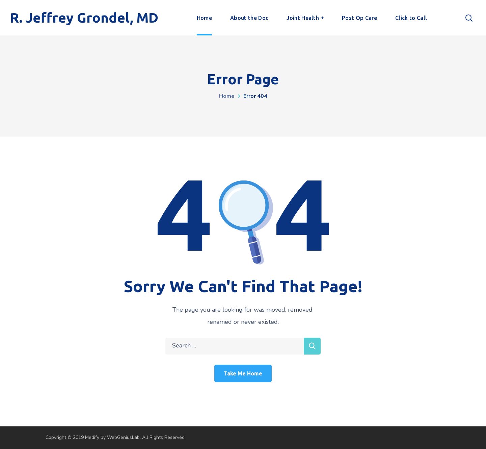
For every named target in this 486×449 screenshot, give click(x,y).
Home (227, 96)
